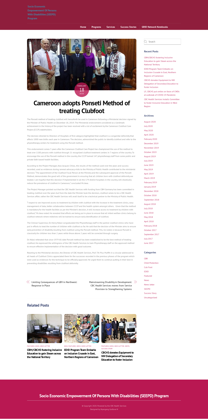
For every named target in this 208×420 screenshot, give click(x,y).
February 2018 (150, 227)
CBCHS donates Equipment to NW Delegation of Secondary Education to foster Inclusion (117, 357)
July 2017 (148, 240)
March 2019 (149, 179)
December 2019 (151, 144)
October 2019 (150, 153)
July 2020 (148, 127)
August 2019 (150, 157)
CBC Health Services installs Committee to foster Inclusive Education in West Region (161, 104)
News (37, 347)
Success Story (107, 350)
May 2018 (148, 218)
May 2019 (148, 170)
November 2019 (151, 149)
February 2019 (150, 183)
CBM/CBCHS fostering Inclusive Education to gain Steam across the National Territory (44, 354)
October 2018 (150, 196)
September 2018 (151, 201)
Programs (96, 27)
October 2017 (150, 231)
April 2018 (149, 222)
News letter (45, 347)
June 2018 (148, 214)
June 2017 (148, 244)
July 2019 (148, 162)
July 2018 (148, 209)
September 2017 (151, 235)
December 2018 (151, 192)
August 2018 (150, 205)
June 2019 (148, 166)
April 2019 (149, 175)
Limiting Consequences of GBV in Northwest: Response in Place (54, 285)
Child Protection (151, 264)
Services (111, 27)
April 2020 (149, 136)
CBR (146, 259)
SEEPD (127, 347)
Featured (30, 347)
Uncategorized (150, 298)
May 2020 (148, 131)
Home (83, 27)
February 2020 (150, 140)
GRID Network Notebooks (155, 27)
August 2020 (150, 123)
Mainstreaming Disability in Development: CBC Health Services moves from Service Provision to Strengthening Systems (110, 287)
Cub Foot (148, 268)
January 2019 (150, 188)
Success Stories (128, 27)
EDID (66, 347)
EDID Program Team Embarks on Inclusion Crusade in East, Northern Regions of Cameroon (81, 354)
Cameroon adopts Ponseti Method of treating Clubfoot (82, 108)
